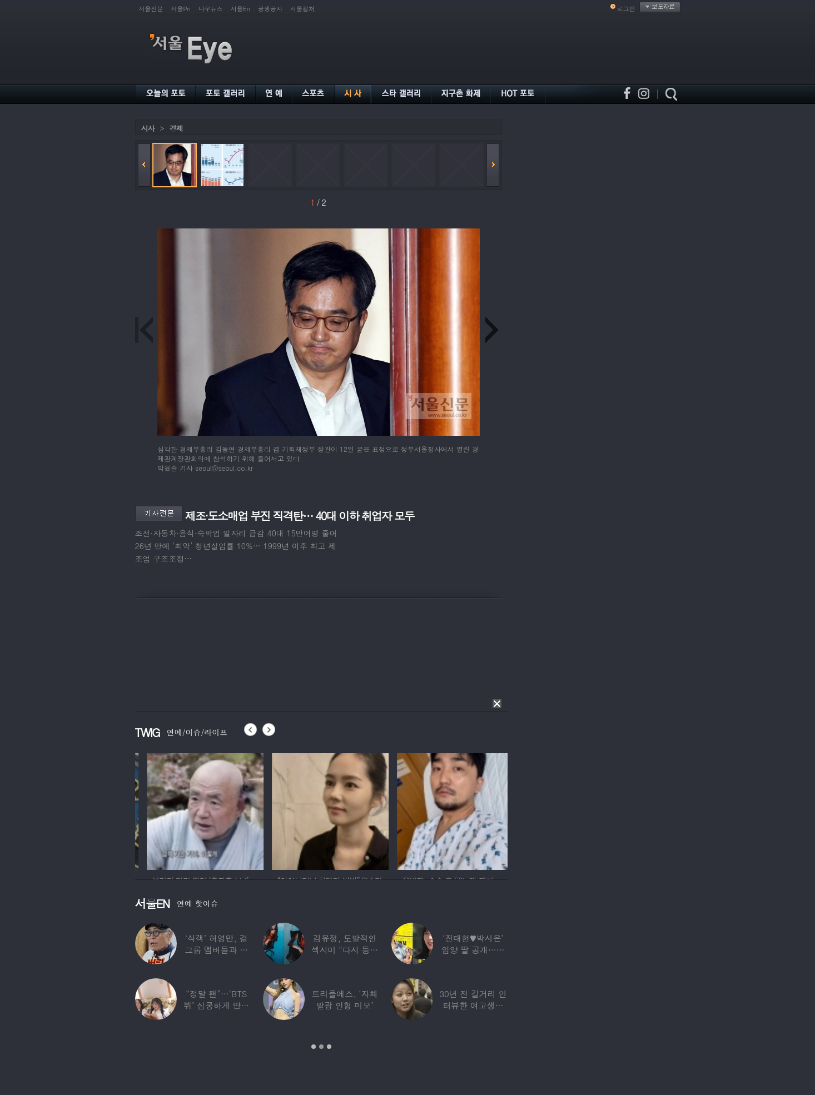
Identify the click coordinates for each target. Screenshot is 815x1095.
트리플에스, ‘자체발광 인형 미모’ (345, 999)
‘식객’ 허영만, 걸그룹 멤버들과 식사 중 (216, 949)
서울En (240, 8)
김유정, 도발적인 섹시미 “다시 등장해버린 (344, 949)
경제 (176, 128)
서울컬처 (302, 8)
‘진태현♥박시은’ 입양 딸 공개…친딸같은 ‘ (473, 949)
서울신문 (151, 8)
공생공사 (270, 8)
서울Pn (181, 8)
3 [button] (329, 1046)
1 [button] (313, 1046)
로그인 (626, 8)
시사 (148, 128)
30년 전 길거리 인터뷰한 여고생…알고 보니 (472, 1005)
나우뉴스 (210, 8)
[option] (254, 809)
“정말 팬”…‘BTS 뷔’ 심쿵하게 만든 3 (216, 1005)
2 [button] (321, 1046)
